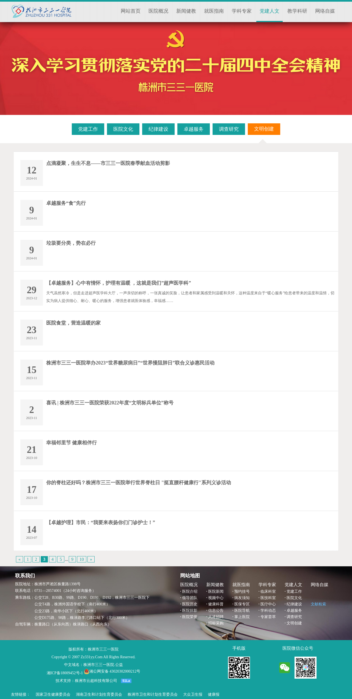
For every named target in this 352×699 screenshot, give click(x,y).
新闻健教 (186, 11)
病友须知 (242, 598)
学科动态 (268, 610)
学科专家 (242, 11)
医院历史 (189, 604)
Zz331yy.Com (92, 657)
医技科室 (268, 598)
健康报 (213, 694)
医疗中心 (268, 604)
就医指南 (214, 11)
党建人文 (269, 11)
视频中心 (216, 598)
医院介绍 (189, 591)
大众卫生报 (192, 694)
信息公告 (216, 610)
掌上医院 (242, 617)
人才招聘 (216, 617)
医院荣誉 (189, 617)
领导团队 (189, 598)
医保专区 (242, 604)
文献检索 (318, 604)
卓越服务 (294, 610)
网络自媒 (325, 11)
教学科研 (297, 11)
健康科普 (216, 604)
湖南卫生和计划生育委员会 (99, 694)
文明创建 (294, 623)
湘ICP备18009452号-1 (65, 673)
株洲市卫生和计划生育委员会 (153, 694)
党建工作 (294, 591)
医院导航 (242, 610)
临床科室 (268, 591)
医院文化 (294, 598)
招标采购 (216, 623)
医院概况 (158, 11)
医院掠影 (189, 610)
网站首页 (131, 11)
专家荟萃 (268, 617)
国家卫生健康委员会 (53, 694)
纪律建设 (294, 604)
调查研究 (294, 617)
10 (81, 559)
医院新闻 (216, 591)
